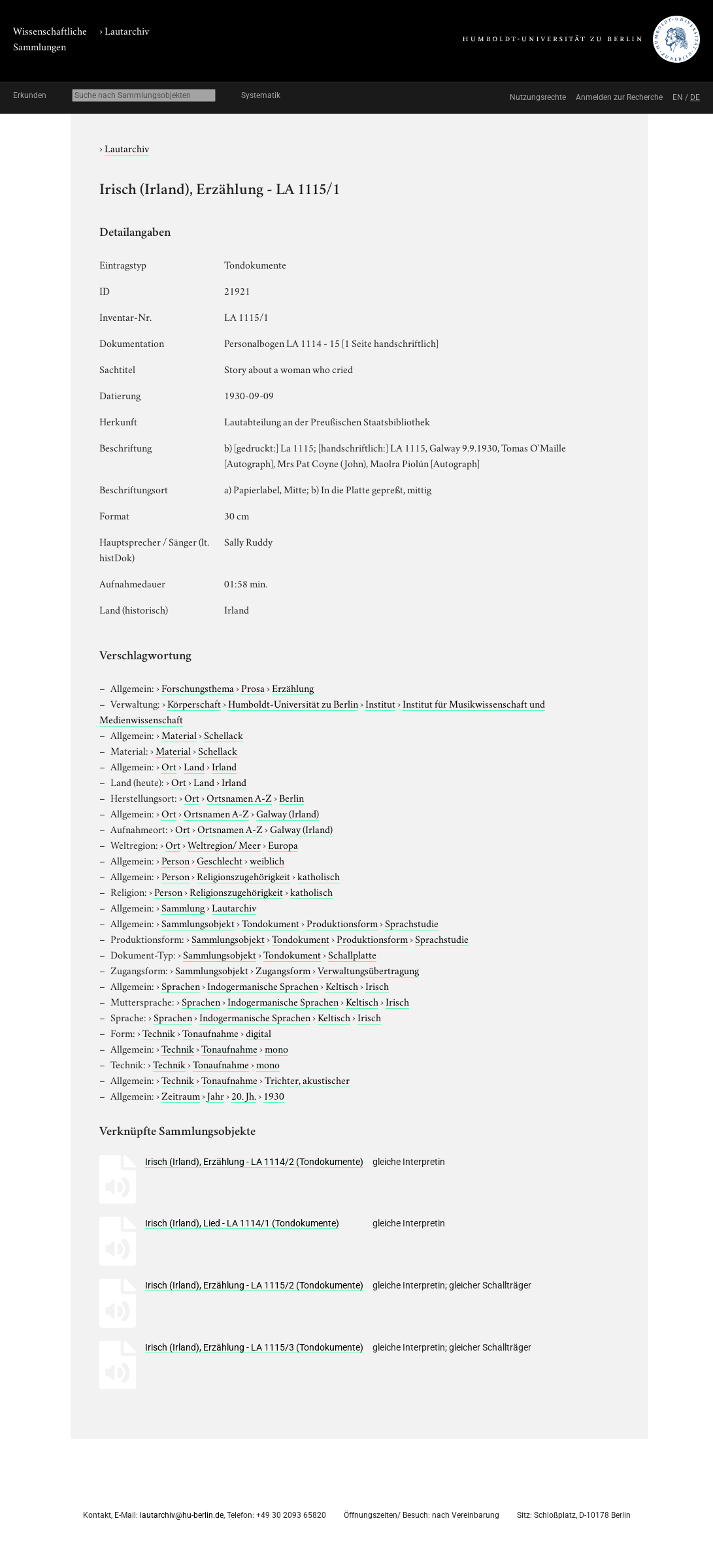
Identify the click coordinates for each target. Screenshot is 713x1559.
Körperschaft (194, 703)
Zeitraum (180, 1095)
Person (175, 860)
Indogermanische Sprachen (262, 985)
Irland (224, 766)
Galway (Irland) (287, 813)
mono (276, 1048)
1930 (273, 1095)
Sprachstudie (412, 922)
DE (695, 97)
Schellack (223, 734)
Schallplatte (352, 954)
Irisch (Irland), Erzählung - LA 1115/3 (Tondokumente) (254, 1347)
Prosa (253, 687)
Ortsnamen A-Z (239, 797)
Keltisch (341, 985)
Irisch (377, 985)
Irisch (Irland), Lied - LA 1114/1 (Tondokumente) (242, 1223)
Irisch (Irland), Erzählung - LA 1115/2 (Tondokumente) (254, 1285)
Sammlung (183, 907)
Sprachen (180, 985)
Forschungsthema (197, 687)
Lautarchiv (127, 30)
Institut (380, 703)
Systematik (260, 95)
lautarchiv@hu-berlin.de (182, 1515)
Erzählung (293, 687)
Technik (158, 1032)
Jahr (215, 1095)
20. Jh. (243, 1095)
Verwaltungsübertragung (368, 969)
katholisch (318, 875)
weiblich (267, 860)
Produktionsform (342, 922)
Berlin (291, 797)
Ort (168, 766)
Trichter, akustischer (307, 1079)
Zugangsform (283, 969)
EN (677, 97)
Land (194, 766)
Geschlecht (219, 860)
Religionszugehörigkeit (243, 875)
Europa (283, 844)
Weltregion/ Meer (224, 844)
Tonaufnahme (210, 1032)
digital (258, 1032)
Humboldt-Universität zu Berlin (293, 703)
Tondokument (270, 922)
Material (179, 734)
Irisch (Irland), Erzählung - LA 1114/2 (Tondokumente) (254, 1162)
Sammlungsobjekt (198, 922)
